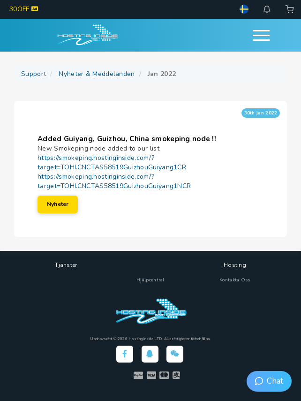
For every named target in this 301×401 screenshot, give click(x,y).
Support (33, 73)
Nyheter (57, 204)
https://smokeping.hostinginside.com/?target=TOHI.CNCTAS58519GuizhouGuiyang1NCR (114, 181)
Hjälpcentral (150, 280)
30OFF (23, 9)
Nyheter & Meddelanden (97, 73)
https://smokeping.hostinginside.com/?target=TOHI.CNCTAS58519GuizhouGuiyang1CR (112, 162)
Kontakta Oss (234, 280)
